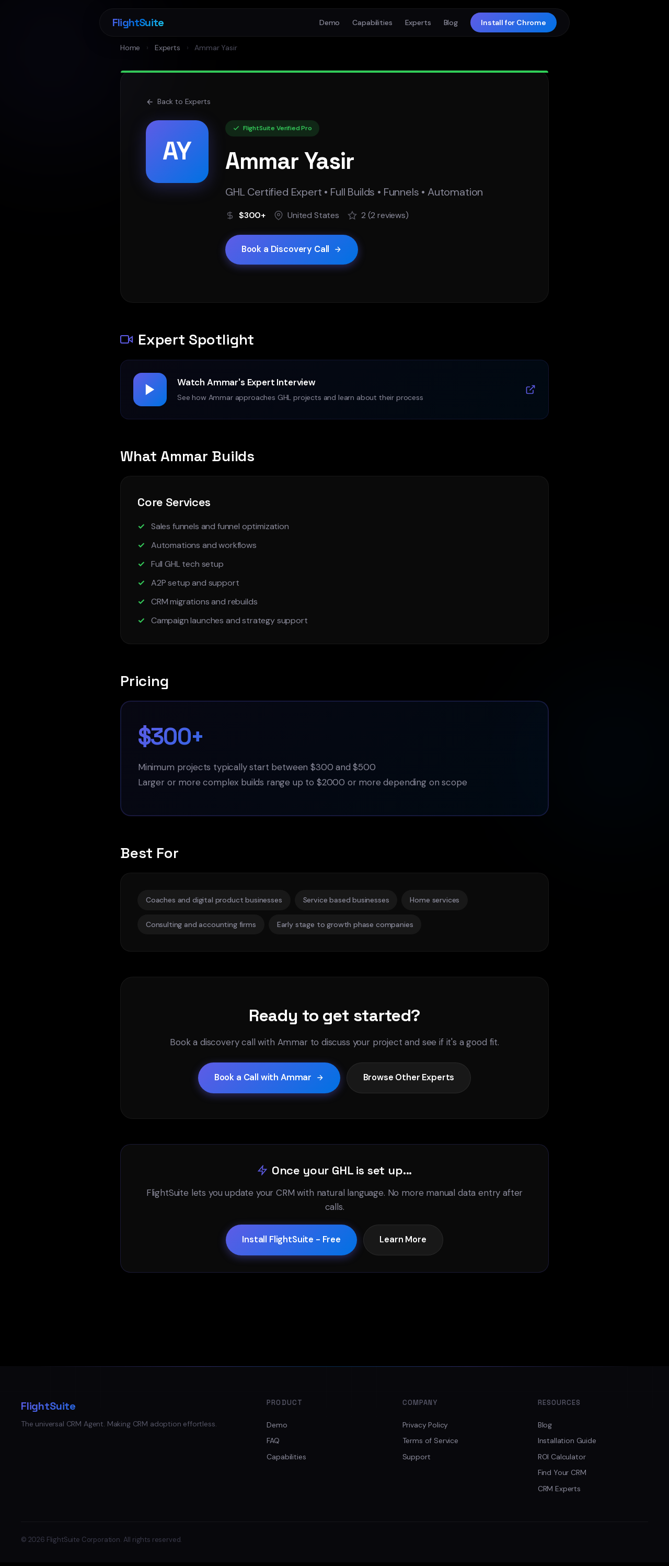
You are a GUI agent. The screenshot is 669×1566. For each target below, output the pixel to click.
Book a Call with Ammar (267, 1079)
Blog (451, 22)
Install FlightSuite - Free (290, 1243)
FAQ (273, 1444)
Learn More (404, 1243)
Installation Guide (567, 1444)
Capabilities (372, 22)
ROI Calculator (562, 1460)
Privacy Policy (425, 1428)
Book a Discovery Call (293, 250)
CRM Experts (559, 1491)
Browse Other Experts (411, 1079)
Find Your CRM (562, 1476)
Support (416, 1460)
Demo (329, 22)
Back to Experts (178, 101)
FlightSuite (138, 22)
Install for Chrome (513, 22)
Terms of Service (430, 1444)
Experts (418, 22)
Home (130, 47)
